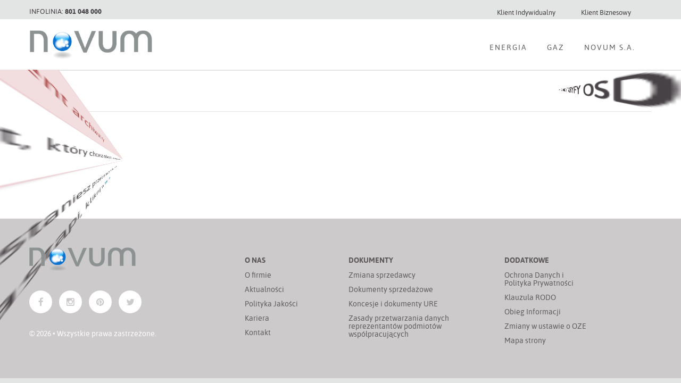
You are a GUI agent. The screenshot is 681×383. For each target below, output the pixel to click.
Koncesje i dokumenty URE (393, 303)
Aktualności (264, 289)
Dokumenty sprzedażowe (390, 289)
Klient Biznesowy (606, 11)
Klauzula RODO (530, 297)
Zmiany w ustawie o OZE (545, 326)
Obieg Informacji (532, 311)
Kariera (257, 318)
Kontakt (258, 332)
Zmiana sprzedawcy (382, 275)
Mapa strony (525, 340)
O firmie (258, 275)
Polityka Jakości (271, 303)
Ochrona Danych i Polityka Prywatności (539, 279)
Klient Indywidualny (526, 11)
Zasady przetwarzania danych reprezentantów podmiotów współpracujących (398, 326)
